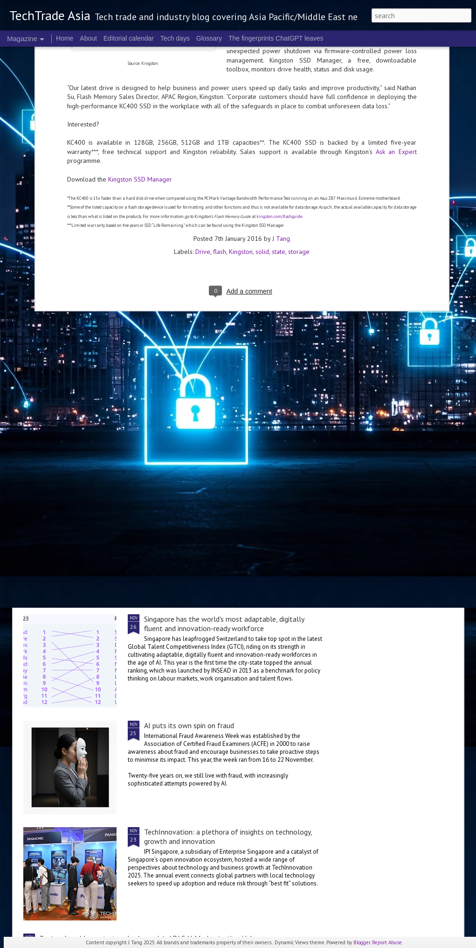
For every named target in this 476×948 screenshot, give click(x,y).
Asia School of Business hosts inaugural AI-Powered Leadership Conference (187, 341)
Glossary (209, 38)
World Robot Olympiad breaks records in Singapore (222, 512)
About (88, 38)
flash (219, 104)
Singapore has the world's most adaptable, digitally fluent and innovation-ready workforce (224, 623)
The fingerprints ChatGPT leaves (276, 38)
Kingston (241, 104)
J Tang (281, 91)
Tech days (175, 38)
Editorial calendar (128, 38)
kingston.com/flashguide (279, 68)
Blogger (361, 942)
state (278, 104)
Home (64, 38)
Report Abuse (387, 942)
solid (262, 104)
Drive (202, 104)
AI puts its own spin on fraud (189, 725)
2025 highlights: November (395, 332)
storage (299, 104)
